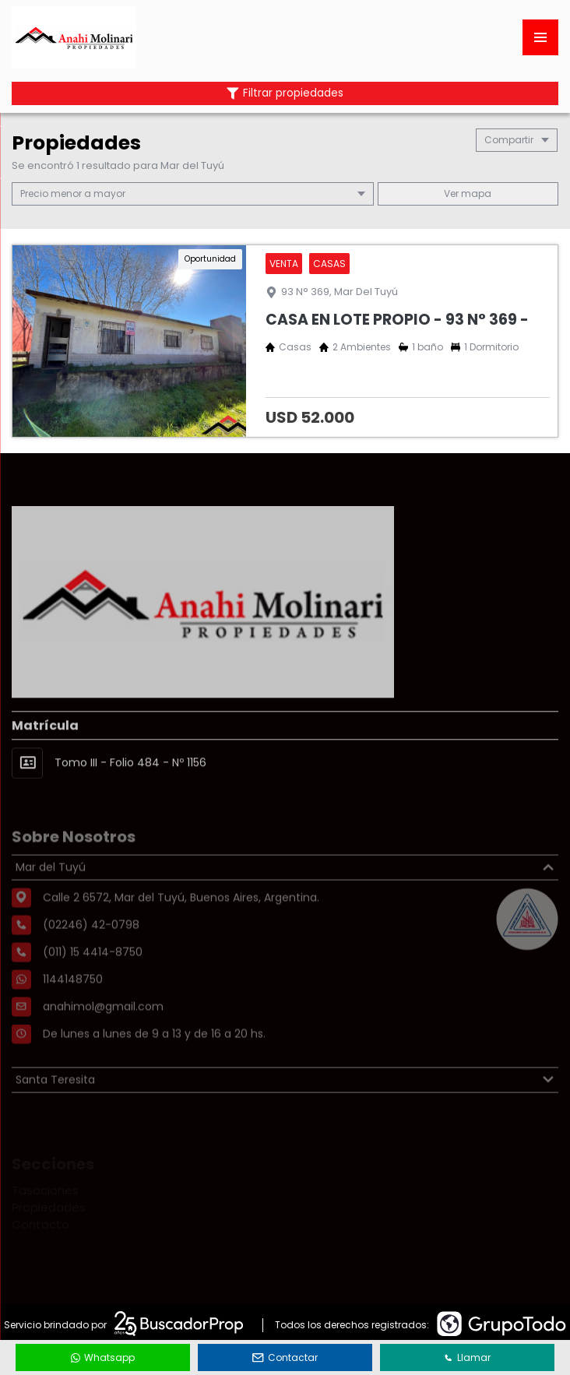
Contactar (285, 1357)
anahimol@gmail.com (103, 1037)
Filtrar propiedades (285, 93)
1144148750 (73, 1010)
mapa (467, 193)
